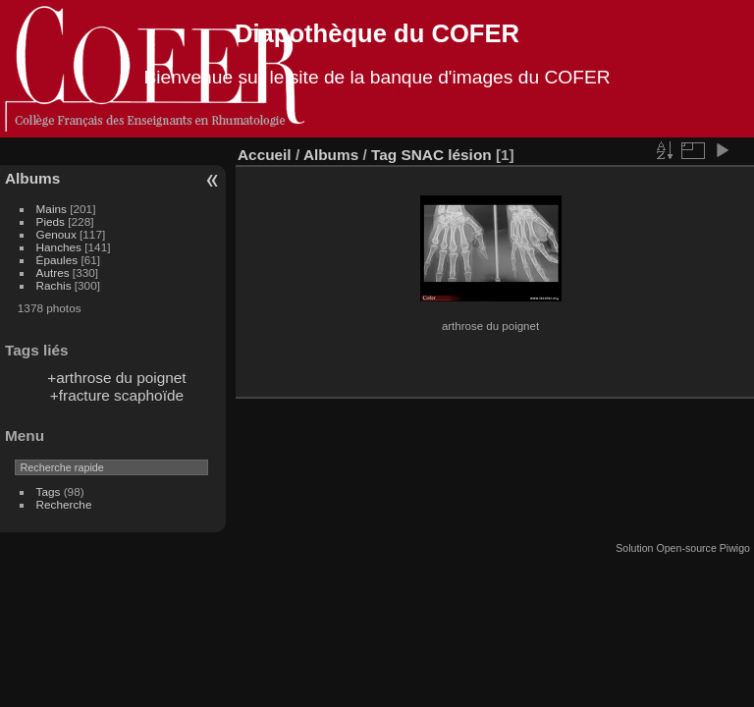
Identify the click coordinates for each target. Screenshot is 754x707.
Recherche (64, 504)
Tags (48, 491)
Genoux (56, 234)
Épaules (57, 259)
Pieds (50, 221)
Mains (51, 208)
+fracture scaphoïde (117, 395)
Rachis (54, 285)
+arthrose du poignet (116, 377)
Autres (53, 272)
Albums (32, 178)
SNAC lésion (446, 154)
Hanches (58, 247)
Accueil (265, 154)
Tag (384, 154)
